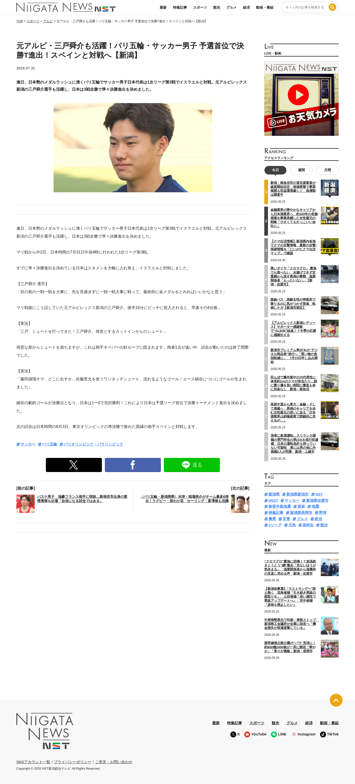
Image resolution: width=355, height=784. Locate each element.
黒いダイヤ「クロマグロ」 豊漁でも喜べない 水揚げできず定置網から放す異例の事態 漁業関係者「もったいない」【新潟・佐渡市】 (293, 276)
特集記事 (180, 7)
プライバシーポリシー (72, 762)
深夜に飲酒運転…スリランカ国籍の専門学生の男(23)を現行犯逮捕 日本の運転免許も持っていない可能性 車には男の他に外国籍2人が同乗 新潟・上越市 (294, 443)
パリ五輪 (49, 444)
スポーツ (200, 7)
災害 (286, 519)
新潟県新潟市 (297, 494)
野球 (322, 512)
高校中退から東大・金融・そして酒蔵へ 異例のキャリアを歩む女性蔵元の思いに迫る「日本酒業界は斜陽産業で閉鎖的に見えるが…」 (293, 412)
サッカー (28, 444)
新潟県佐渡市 (317, 500)
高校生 (308, 525)
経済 (246, 7)
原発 (301, 506)
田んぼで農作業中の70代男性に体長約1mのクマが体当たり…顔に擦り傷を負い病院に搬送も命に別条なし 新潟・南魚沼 (293, 383)
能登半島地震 (279, 506)
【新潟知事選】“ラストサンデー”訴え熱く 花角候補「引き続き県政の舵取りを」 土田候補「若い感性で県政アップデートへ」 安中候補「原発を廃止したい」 (290, 597)
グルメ (231, 7)
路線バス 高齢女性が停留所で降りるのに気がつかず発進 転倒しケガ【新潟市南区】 (293, 303)
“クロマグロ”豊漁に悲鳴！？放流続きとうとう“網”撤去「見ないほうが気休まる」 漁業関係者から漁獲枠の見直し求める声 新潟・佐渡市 (290, 567)
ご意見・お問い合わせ (113, 762)
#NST (273, 500)
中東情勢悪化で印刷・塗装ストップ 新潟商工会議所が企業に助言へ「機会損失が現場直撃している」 (291, 624)
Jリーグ (275, 525)
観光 (216, 7)
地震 (315, 506)
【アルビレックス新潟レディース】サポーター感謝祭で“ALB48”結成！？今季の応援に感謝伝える (293, 329)
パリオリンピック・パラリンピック (93, 444)
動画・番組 (264, 7)
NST (319, 494)
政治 (318, 519)
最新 (163, 7)
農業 (272, 519)
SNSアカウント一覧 (33, 762)
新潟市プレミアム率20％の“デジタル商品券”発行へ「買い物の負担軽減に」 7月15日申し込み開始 (294, 356)
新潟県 (274, 494)
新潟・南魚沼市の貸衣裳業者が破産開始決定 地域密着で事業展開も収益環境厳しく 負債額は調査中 (293, 189)
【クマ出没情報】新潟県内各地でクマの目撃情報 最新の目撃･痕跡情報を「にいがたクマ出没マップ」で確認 (293, 247)
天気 (292, 525)
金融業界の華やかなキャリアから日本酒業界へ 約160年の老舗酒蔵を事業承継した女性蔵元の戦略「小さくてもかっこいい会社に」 (294, 218)
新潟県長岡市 (301, 512)
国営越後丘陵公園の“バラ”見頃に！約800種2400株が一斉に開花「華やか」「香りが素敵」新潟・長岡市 (290, 647)
